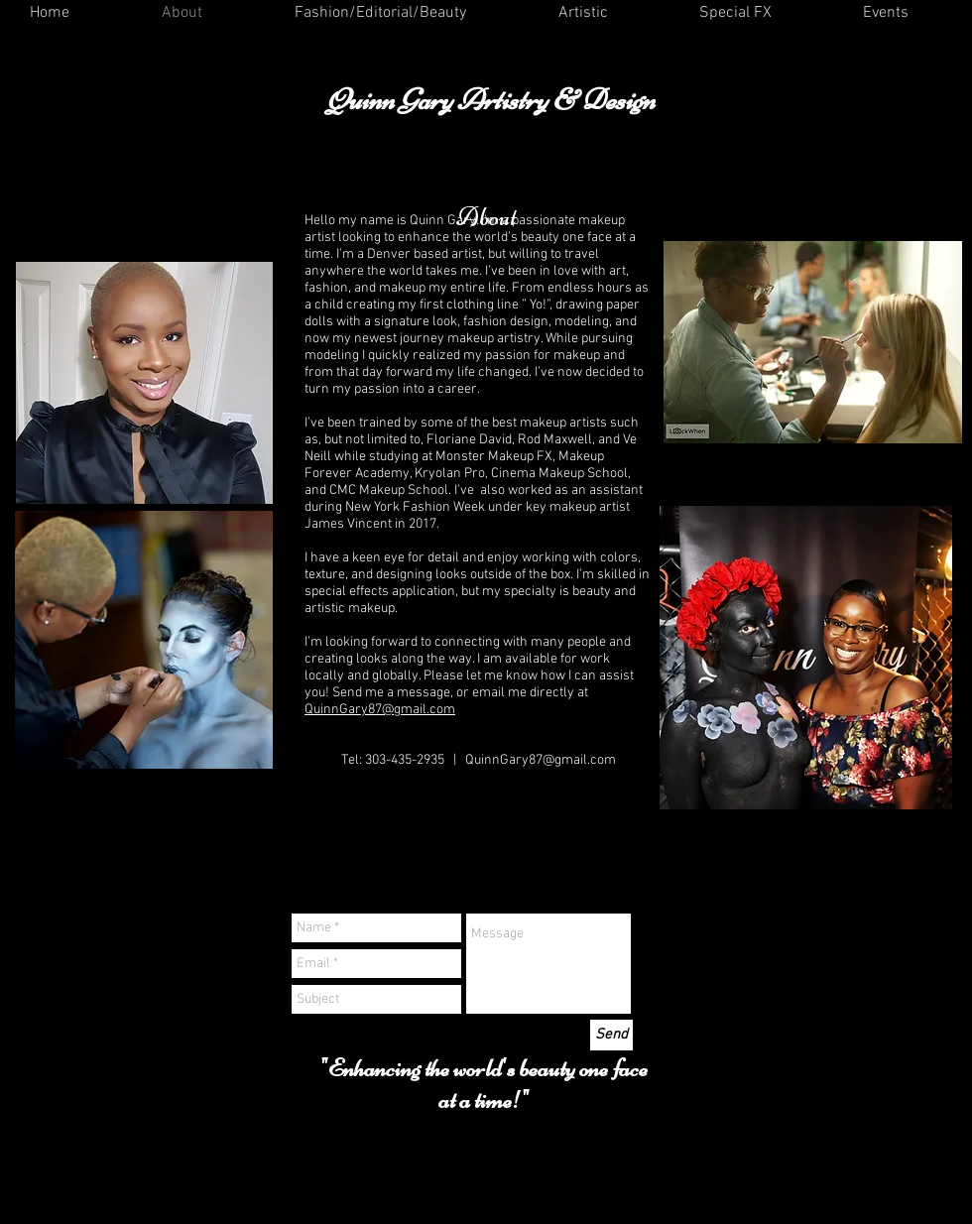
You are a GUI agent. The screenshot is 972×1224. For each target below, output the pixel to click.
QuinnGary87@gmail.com (379, 709)
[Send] (611, 1035)
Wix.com (621, 1173)
